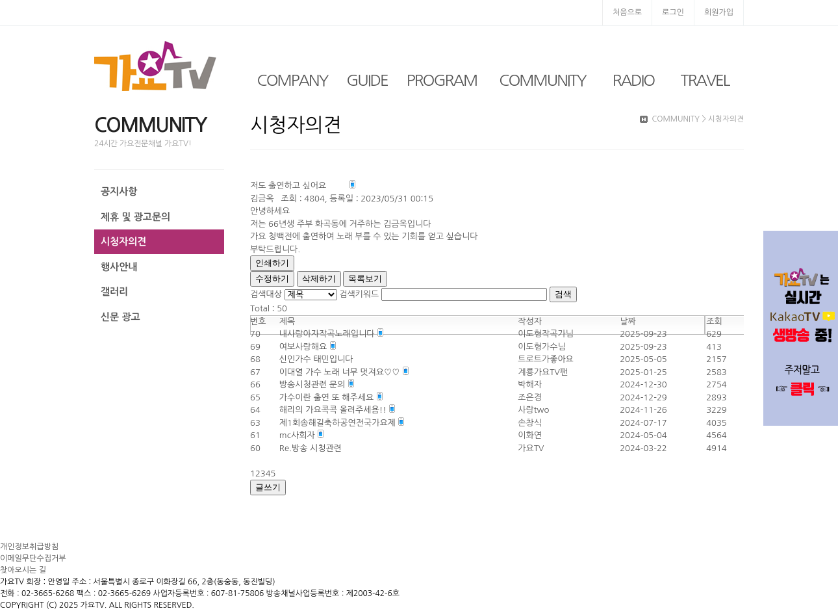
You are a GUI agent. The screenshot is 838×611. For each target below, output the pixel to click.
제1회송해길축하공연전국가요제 (338, 423)
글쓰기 (268, 487)
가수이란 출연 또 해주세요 (327, 397)
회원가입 (718, 12)
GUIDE (367, 80)
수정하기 (272, 278)
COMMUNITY (542, 80)
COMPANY (292, 80)
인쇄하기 (272, 263)
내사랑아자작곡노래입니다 (328, 334)
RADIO (634, 80)
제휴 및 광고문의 (135, 217)
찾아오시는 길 (23, 570)
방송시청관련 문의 (313, 384)
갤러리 (114, 291)
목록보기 (365, 278)
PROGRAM (442, 80)
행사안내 (119, 267)
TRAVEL (705, 80)
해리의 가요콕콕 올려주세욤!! (334, 410)
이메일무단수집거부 (33, 558)
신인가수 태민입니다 (316, 359)
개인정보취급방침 (29, 547)
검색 (563, 294)
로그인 (673, 12)
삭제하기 (319, 278)
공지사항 (119, 191)
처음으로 (627, 12)
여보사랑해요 (304, 347)
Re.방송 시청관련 (310, 448)
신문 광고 (120, 317)
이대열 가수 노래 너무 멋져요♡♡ (340, 372)
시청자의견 (124, 241)
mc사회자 (298, 435)
